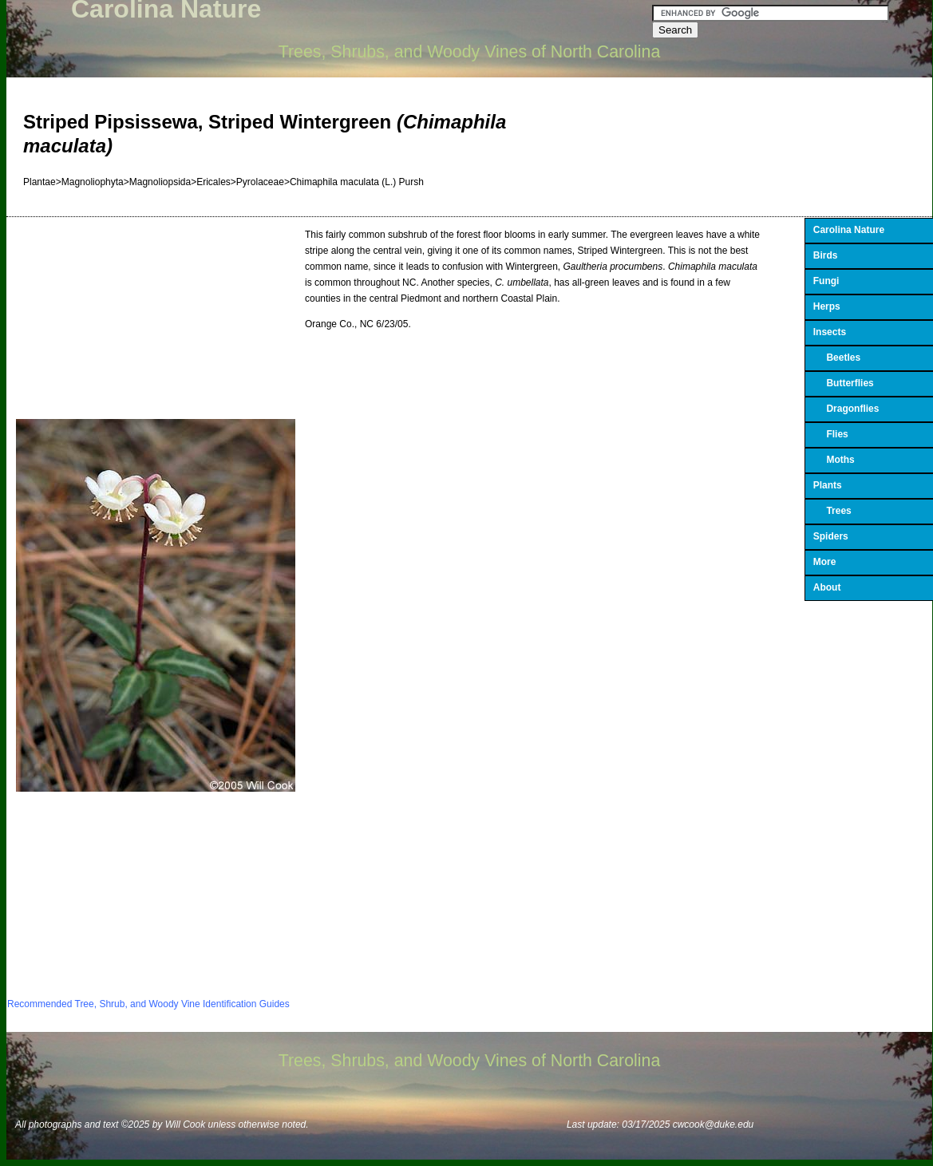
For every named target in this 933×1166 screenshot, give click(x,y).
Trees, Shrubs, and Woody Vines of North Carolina (470, 51)
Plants (827, 485)
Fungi (826, 281)
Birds (825, 255)
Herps (826, 306)
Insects (829, 332)
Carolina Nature (848, 229)
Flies (830, 434)
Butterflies (843, 383)
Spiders (830, 536)
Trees (832, 510)
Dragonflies (846, 408)
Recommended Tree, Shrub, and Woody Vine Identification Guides (148, 1004)
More (824, 561)
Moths (834, 459)
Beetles (836, 357)
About (827, 587)
